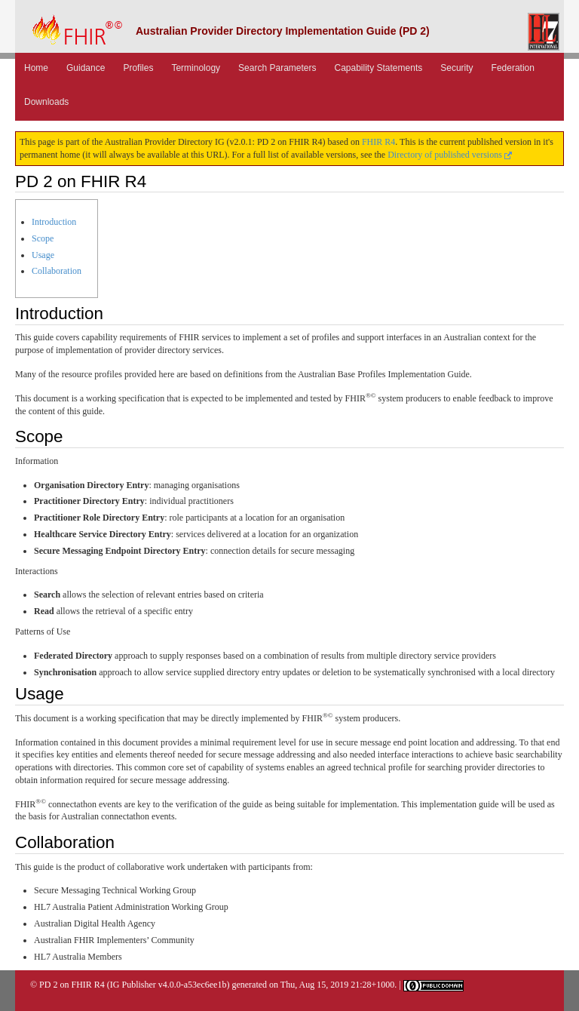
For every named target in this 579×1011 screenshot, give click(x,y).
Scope (43, 238)
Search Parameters (277, 68)
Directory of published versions (450, 154)
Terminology (195, 68)
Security (456, 68)
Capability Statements (379, 68)
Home (36, 68)
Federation (513, 68)
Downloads (46, 102)
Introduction (54, 222)
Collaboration (56, 271)
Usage (43, 255)
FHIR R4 (378, 142)
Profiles (138, 68)
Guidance (85, 68)
